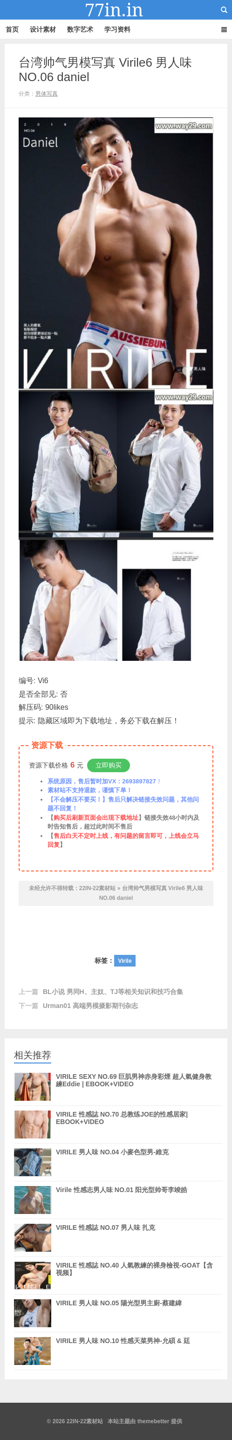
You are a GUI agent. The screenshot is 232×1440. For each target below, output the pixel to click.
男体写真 (46, 93)
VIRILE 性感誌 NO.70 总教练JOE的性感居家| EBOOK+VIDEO (122, 1124)
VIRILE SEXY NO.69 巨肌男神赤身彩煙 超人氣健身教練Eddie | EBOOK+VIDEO (134, 1087)
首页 (12, 29)
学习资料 (117, 29)
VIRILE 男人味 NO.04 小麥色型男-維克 (112, 1152)
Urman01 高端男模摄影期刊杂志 (90, 1005)
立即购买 (109, 765)
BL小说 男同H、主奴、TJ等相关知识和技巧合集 (113, 991)
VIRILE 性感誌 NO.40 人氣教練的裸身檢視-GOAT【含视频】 (134, 1275)
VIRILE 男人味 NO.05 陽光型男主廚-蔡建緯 (119, 1313)
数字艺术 (80, 29)
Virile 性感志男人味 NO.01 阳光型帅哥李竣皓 (121, 1189)
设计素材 (43, 29)
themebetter (153, 1421)
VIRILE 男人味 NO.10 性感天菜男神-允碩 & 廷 (123, 1340)
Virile (124, 961)
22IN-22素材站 (116, 10)
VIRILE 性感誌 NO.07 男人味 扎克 (105, 1227)
